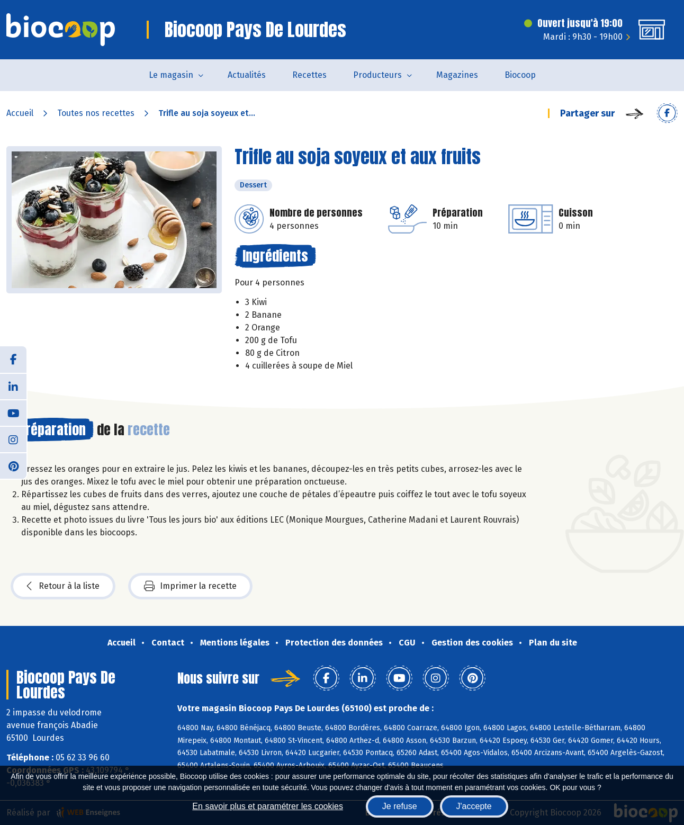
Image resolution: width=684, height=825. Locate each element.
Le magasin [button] (171, 75)
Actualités (247, 75)
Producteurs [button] (377, 75)
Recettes (309, 75)
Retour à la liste (63, 586)
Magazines (457, 75)
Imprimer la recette (190, 586)
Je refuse (399, 806)
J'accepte (474, 806)
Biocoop (520, 75)
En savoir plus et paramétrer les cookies (267, 806)
